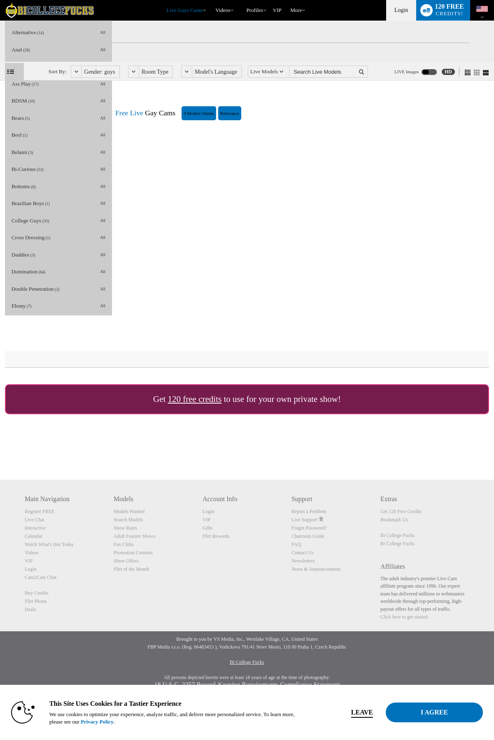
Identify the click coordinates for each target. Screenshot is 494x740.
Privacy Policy (97, 722)
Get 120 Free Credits (401, 511)
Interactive (35, 528)
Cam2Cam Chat (40, 577)
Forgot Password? (309, 528)
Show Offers (126, 561)
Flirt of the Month (131, 569)
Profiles (254, 10)
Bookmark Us (394, 520)
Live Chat (34, 520)
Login (401, 10)
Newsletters (303, 561)
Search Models (128, 520)
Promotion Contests (133, 553)
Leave (362, 712)
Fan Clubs (124, 544)
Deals (30, 609)
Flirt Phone (36, 601)
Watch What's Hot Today (49, 544)
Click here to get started (404, 617)
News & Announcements (316, 569)
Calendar (33, 536)
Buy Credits (37, 593)
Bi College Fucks (397, 535)
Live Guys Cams (184, 10)
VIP (277, 10)
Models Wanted (129, 511)
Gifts (207, 528)
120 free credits (195, 399)
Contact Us (302, 553)
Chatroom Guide (307, 536)
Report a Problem (308, 511)
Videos (222, 10)
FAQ (296, 544)
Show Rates (125, 528)
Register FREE (39, 511)
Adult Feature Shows (134, 536)
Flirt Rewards (216, 536)
